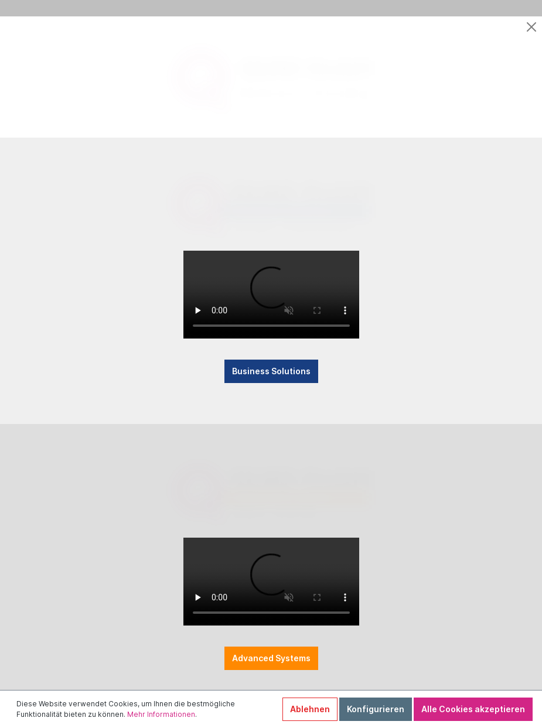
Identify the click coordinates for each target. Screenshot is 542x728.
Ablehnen (310, 709)
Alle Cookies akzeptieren (473, 709)
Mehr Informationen (161, 714)
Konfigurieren (375, 709)
